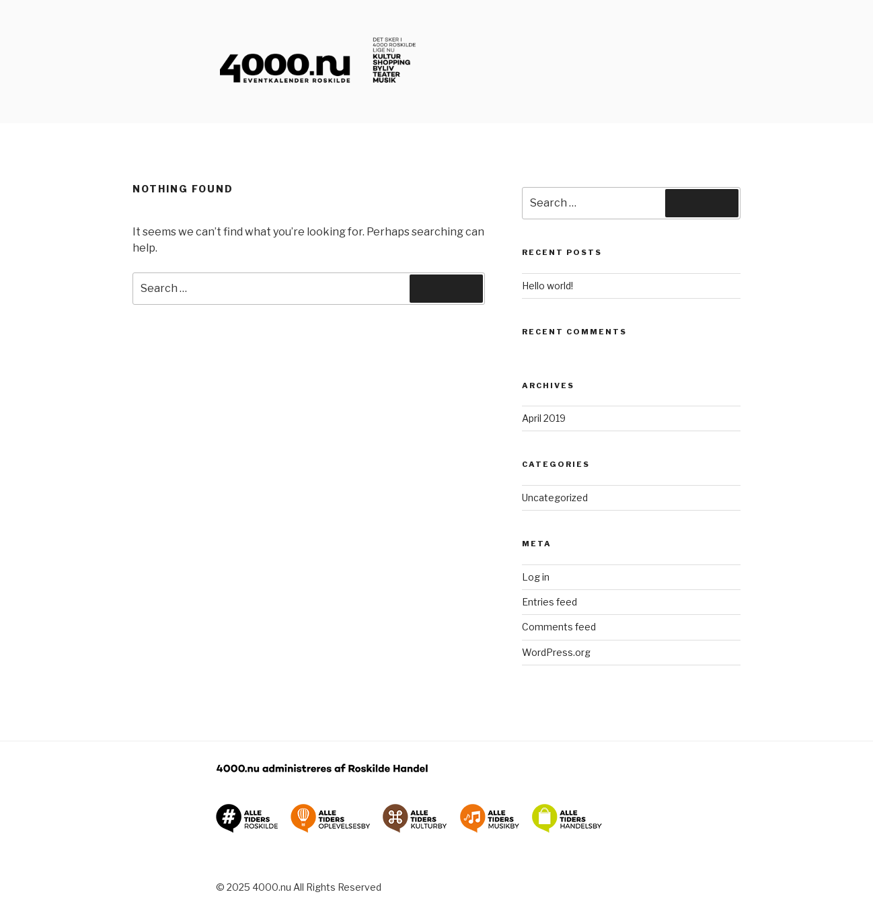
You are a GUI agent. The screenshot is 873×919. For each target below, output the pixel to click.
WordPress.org (556, 652)
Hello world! (547, 285)
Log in (535, 577)
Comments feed (559, 626)
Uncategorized (555, 497)
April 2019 (544, 418)
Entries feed (549, 602)
